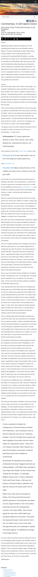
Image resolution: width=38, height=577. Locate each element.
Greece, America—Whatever (10, 575)
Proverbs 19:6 (10, 163)
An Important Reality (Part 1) (10, 573)
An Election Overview (8, 569)
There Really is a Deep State (10, 572)
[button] (2, 38)
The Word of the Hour (8, 571)
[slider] (25, 38)
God (3, 395)
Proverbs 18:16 (22, 151)
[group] (5, 38)
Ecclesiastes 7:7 (27, 187)
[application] (16, 38)
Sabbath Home (5, 1)
